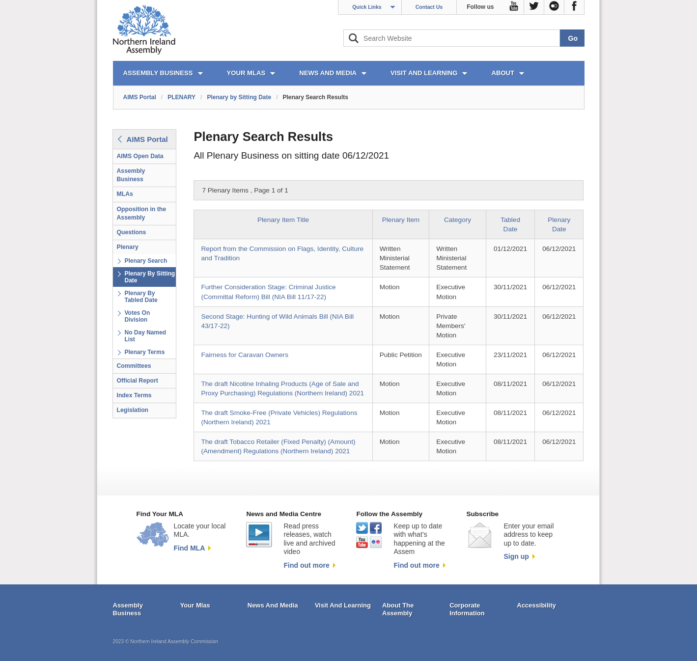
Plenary (128, 247)
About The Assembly (398, 609)
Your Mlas (195, 605)
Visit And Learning (343, 605)
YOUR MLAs (246, 73)
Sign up (516, 556)
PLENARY (181, 97)
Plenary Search (146, 260)
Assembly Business (131, 175)
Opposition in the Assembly (142, 213)
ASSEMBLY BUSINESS (158, 73)
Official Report (137, 380)
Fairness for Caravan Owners (244, 354)
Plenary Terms (145, 352)
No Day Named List (146, 336)
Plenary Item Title (283, 219)
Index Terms (134, 395)
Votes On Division (137, 316)
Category (457, 219)
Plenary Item (400, 219)
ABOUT (502, 73)
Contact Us (429, 7)
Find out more (306, 565)
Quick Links (367, 7)
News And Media (273, 605)
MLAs (125, 194)
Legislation (133, 410)
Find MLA (189, 548)
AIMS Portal (139, 97)
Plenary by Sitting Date (239, 97)
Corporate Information (467, 609)
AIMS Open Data (140, 156)
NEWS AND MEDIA (328, 73)
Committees (134, 365)
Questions (131, 232)
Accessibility (536, 605)
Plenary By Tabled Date (141, 296)
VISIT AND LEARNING (423, 73)
